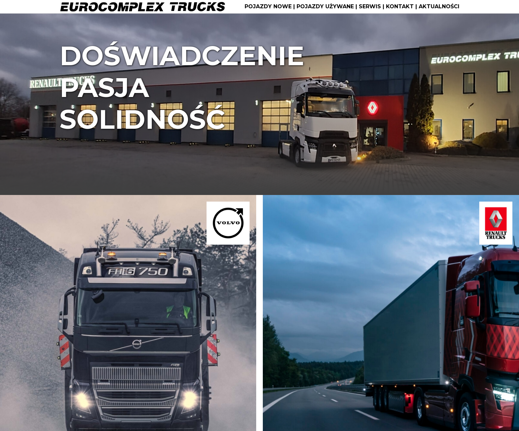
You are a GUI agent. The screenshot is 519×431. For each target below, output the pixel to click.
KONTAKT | (402, 7)
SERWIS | (372, 7)
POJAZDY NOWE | (271, 7)
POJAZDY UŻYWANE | (328, 7)
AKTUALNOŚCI (439, 7)
